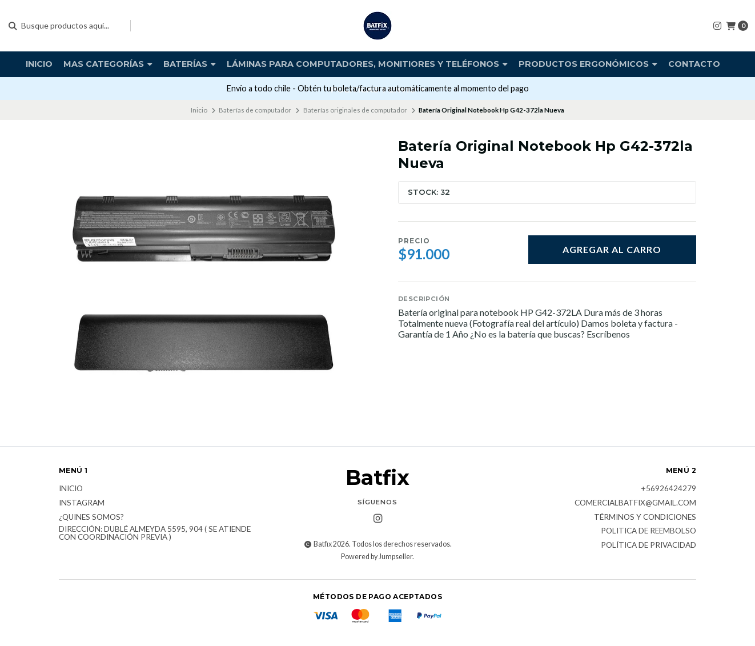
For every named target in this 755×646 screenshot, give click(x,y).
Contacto (694, 64)
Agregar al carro (612, 249)
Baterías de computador (255, 110)
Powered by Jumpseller (376, 556)
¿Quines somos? (91, 517)
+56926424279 (668, 489)
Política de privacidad (648, 545)
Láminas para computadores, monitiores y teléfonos (367, 64)
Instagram (82, 503)
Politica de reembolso (648, 531)
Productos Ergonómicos (588, 64)
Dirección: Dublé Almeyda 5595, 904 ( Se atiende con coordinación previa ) (155, 533)
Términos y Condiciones (645, 517)
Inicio (39, 64)
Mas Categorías (107, 64)
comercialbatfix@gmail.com (635, 503)
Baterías (189, 64)
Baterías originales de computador (355, 110)
